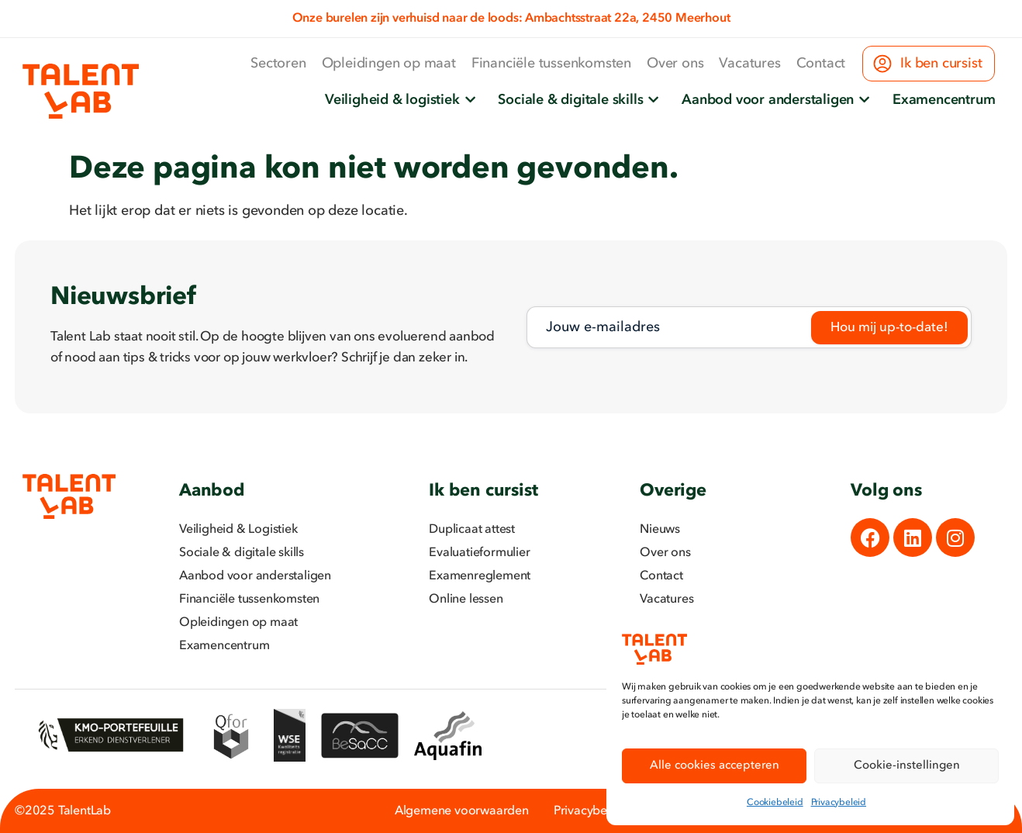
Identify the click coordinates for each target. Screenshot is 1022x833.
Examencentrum (224, 646)
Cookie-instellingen (907, 766)
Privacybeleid (838, 802)
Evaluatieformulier (479, 553)
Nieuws (660, 530)
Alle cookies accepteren (714, 766)
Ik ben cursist (941, 64)
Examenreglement (479, 576)
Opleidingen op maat (389, 64)
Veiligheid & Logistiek (238, 530)
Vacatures (749, 64)
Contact (821, 64)
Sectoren (278, 64)
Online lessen (465, 599)
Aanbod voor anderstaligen (255, 576)
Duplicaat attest (472, 530)
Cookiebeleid (775, 802)
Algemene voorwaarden (462, 811)
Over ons (675, 64)
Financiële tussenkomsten (551, 64)
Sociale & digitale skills (241, 553)
